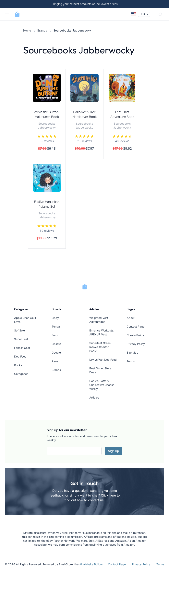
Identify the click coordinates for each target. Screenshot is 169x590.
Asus (55, 361)
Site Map (132, 352)
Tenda (56, 326)
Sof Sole (19, 330)
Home (27, 30)
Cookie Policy (135, 335)
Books (18, 365)
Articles (94, 397)
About (131, 317)
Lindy (55, 317)
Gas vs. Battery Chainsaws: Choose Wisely (101, 384)
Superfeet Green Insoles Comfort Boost (100, 347)
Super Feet (21, 339)
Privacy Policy (136, 343)
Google (56, 352)
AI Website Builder (91, 564)
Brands (42, 30)
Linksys (56, 343)
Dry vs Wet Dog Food (103, 359)
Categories (21, 373)
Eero (54, 335)
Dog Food (20, 356)
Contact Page (135, 326)
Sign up (113, 451)
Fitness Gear (22, 347)
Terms (131, 361)
